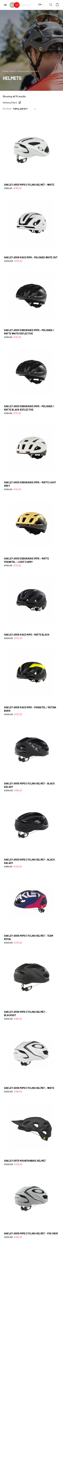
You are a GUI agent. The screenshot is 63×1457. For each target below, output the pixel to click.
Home (5, 71)
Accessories (23, 71)
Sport (12, 71)
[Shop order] (24, 109)
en (39, 4)
